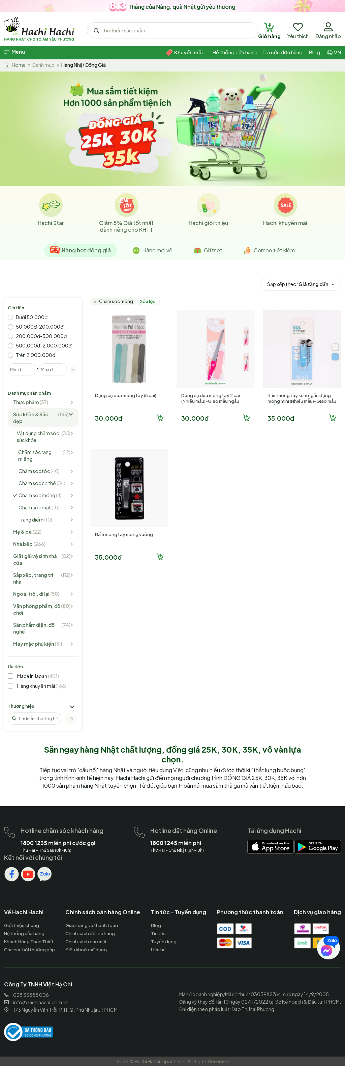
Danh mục (43, 65)
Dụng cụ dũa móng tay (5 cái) (125, 395)
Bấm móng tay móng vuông (124, 534)
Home (15, 65)
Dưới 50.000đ (32, 317)
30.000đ (108, 418)
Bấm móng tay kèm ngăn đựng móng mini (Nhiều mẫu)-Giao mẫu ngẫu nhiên (302, 401)
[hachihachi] (172, 5)
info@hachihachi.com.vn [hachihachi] (36, 1002)
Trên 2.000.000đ (35, 355)
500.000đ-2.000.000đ (43, 345)
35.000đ (281, 418)
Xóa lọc (147, 301)
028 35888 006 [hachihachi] (26, 995)
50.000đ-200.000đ (39, 327)
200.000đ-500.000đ (41, 336)
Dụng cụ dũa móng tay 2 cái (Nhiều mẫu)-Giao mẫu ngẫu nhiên (210, 401)
